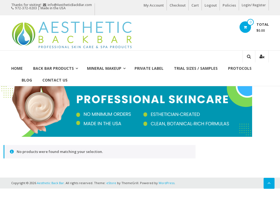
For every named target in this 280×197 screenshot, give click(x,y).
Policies (229, 5)
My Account (154, 5)
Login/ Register (254, 5)
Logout (211, 5)
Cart (195, 5)
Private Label (149, 68)
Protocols (240, 68)
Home (17, 68)
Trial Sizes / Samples (196, 68)
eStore (111, 183)
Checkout (178, 5)
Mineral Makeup (104, 68)
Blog (27, 80)
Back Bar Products (53, 68)
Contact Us (55, 80)
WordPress (166, 183)
